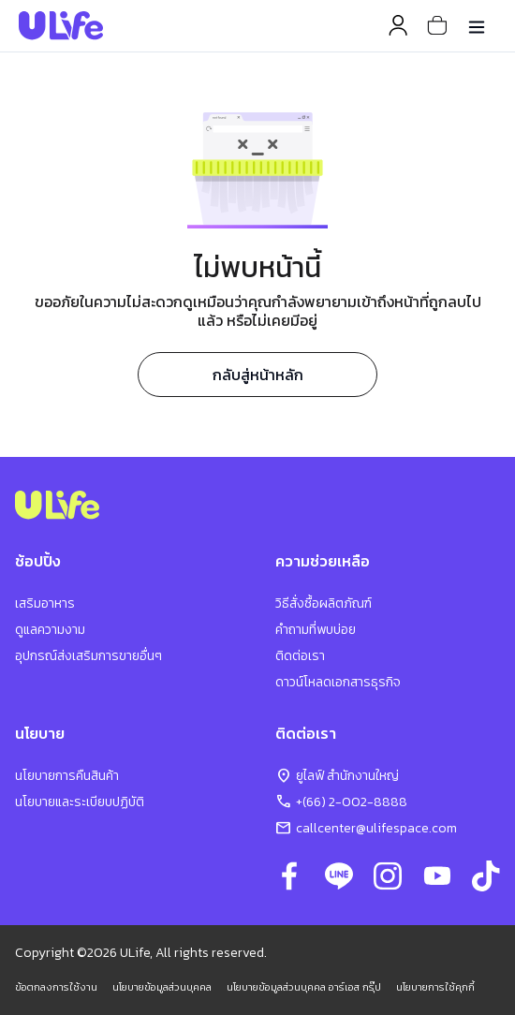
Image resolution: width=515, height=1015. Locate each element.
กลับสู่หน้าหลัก (258, 374)
